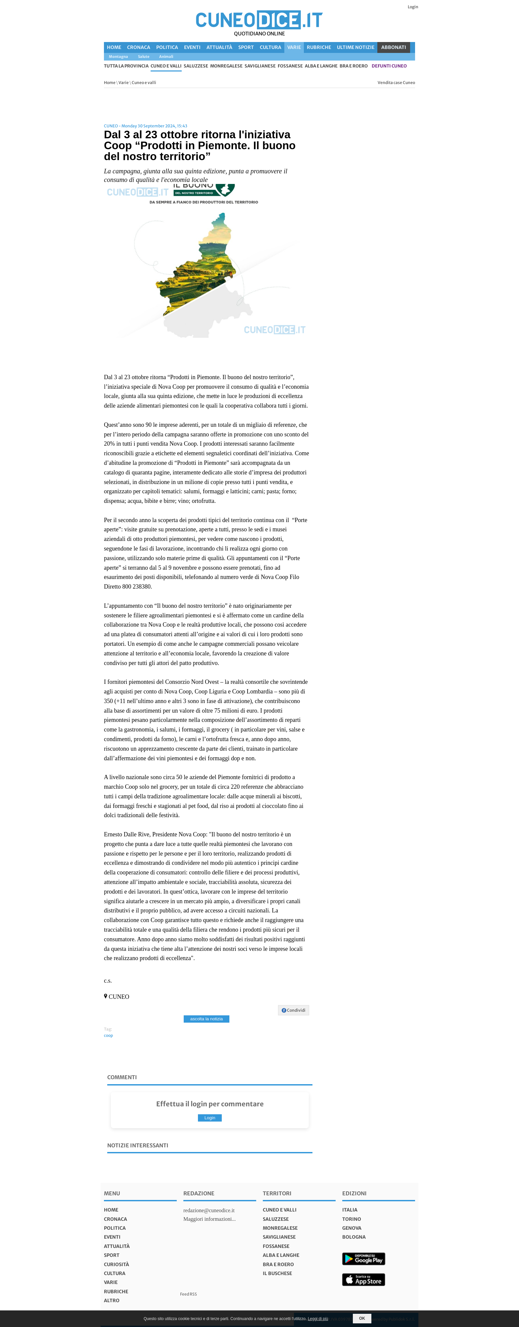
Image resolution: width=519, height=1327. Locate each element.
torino (351, 1219)
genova (351, 1228)
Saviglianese (260, 66)
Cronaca (138, 47)
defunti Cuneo (389, 66)
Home (114, 47)
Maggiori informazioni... (209, 1219)
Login (413, 6)
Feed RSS (188, 1294)
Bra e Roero (354, 66)
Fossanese (290, 66)
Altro (111, 1301)
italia (349, 1210)
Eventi (192, 47)
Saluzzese (196, 66)
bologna (354, 1237)
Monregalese (226, 66)
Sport (246, 47)
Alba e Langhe (321, 66)
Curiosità (116, 1264)
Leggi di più (318, 1318)
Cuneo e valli (166, 66)
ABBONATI (393, 47)
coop (108, 1035)
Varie (294, 47)
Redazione (198, 1193)
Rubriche (319, 47)
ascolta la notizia (206, 1018)
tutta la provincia (126, 66)
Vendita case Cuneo (396, 82)
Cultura (270, 47)
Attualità (219, 47)
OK (362, 1318)
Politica (167, 47)
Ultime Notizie (355, 47)
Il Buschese (277, 1273)
